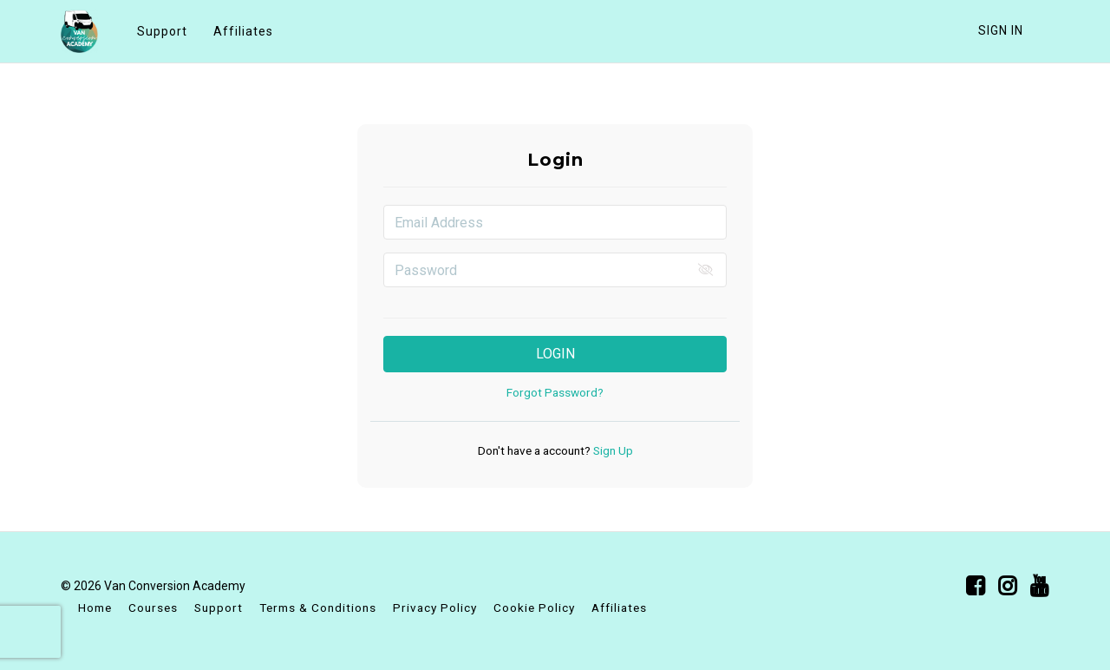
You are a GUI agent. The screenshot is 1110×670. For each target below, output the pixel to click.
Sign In (1000, 30)
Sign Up (612, 450)
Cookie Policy (534, 607)
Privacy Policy (435, 607)
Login (555, 353)
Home (95, 607)
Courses (153, 607)
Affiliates (243, 31)
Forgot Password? (555, 392)
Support (162, 31)
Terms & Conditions (317, 607)
